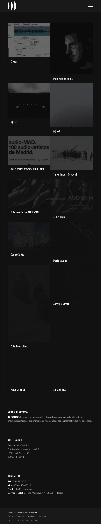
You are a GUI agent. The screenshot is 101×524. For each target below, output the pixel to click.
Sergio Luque (59, 389)
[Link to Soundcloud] (36, 520)
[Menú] (89, 6)
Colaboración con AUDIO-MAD (24, 212)
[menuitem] (89, 6)
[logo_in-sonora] (42, 6)
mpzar (13, 122)
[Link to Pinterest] (31, 520)
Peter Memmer (17, 389)
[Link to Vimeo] (23, 520)
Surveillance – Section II (65, 174)
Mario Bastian (60, 260)
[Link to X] (10, 520)
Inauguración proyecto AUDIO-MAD (27, 169)
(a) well (56, 131)
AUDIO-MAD (59, 217)
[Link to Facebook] (14, 520)
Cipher (13, 61)
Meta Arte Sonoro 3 (63, 78)
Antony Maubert (61, 304)
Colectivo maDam (19, 346)
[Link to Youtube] (18, 520)
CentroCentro (17, 254)
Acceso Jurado (31, 512)
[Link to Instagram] (27, 520)
